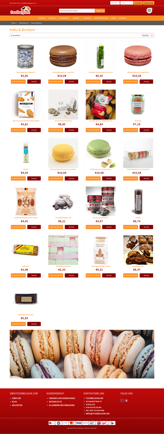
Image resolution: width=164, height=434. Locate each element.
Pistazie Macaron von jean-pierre (100, 169)
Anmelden (138, 3)
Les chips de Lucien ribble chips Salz (100, 121)
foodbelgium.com (94, 398)
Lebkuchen (25, 266)
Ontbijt (113, 18)
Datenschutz (55, 402)
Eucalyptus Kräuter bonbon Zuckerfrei (101, 72)
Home (13, 23)
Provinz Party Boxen (101, 18)
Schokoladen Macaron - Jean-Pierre (63, 72)
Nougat (26, 169)
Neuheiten (17, 405)
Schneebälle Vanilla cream (63, 218)
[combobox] (82, 11)
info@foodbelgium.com (29, 3)
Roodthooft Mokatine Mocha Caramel (25, 218)
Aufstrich (52, 18)
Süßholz (138, 218)
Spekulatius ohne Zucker (26, 315)
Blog (14, 402)
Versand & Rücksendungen (62, 398)
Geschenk (122, 18)
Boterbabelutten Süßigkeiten (26, 72)
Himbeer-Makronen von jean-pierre (138, 72)
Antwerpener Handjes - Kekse (100, 266)
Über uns (16, 398)
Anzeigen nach (135, 35)
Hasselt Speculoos (138, 266)
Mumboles (138, 121)
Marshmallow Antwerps (63, 266)
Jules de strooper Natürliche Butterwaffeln (26, 121)
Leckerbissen (64, 18)
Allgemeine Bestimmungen (61, 405)
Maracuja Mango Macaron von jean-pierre (63, 169)
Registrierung (148, 3)
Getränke (77, 18)
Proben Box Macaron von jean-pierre (138, 169)
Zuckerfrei (87, 18)
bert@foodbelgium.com (97, 413)
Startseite (41, 18)
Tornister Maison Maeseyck (63, 121)
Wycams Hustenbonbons (100, 218)
